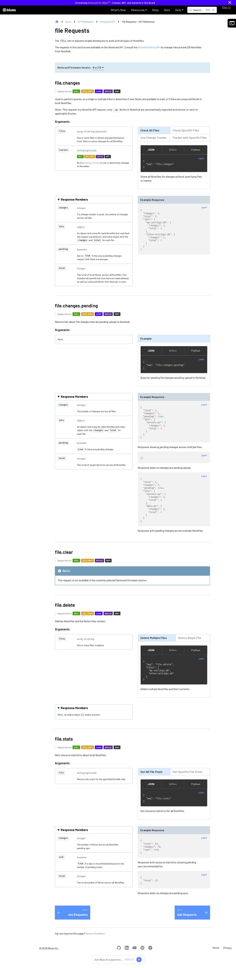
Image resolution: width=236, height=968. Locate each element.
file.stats (66, 745)
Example (146, 339)
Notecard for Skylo (99, 2)
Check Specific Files (186, 130)
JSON (151, 149)
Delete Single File (189, 643)
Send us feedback (95, 941)
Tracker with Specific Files (189, 137)
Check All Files (149, 130)
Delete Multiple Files (153, 643)
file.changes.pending (78, 306)
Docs (68, 21)
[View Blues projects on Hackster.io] (150, 956)
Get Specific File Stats (187, 778)
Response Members (74, 200)
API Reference (86, 21)
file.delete (67, 610)
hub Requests (187, 922)
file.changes (69, 83)
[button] (138, 9)
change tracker (91, 162)
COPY (201, 158)
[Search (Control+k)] (202, 10)
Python (195, 149)
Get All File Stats (151, 778)
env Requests (78, 922)
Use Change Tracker (153, 137)
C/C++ (173, 149)
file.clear (66, 557)
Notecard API (107, 21)
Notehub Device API (149, 47)
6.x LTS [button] (98, 67)
